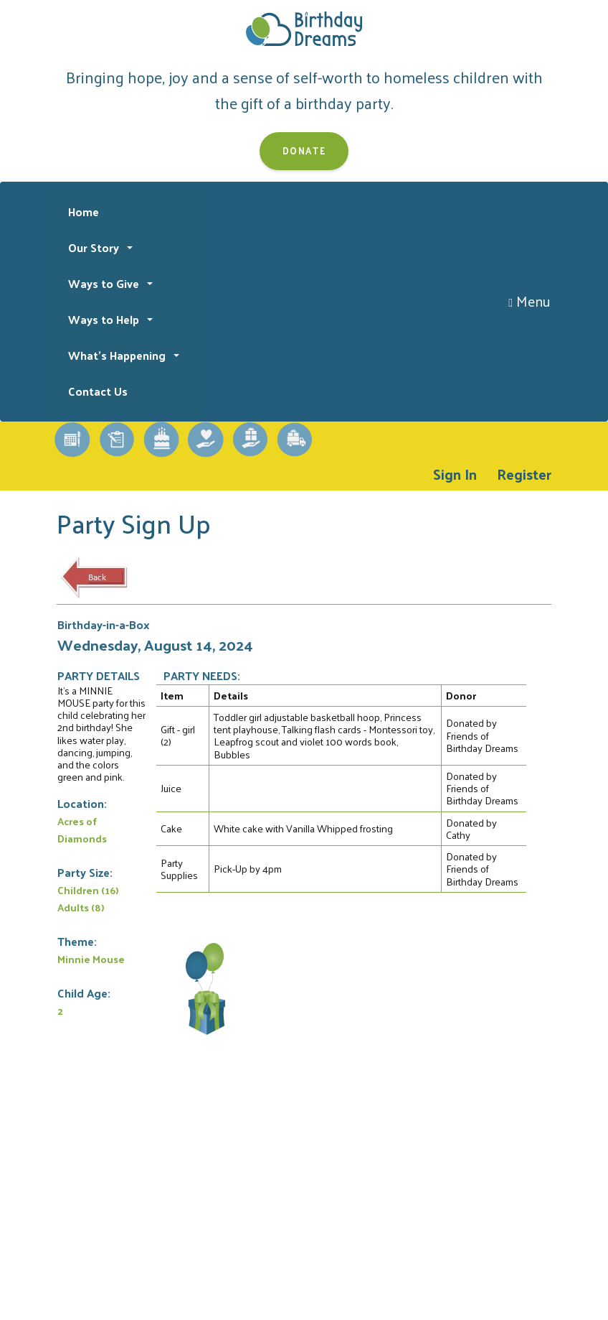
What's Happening (118, 355)
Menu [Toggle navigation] (529, 301)
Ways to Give (105, 283)
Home (83, 211)
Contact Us (98, 391)
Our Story (95, 247)
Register (524, 474)
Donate (304, 150)
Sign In (455, 474)
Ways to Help (105, 319)
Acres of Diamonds (82, 829)
